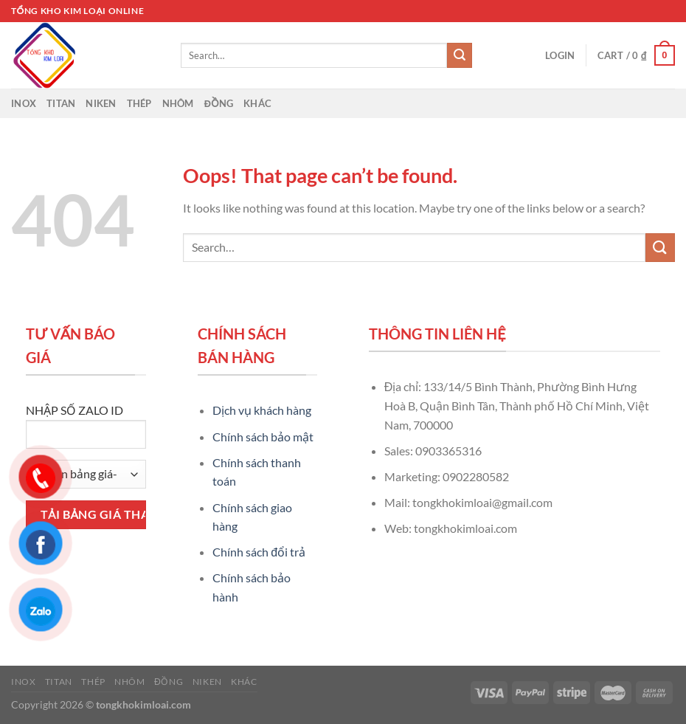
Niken (101, 103)
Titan (60, 103)
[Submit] (459, 55)
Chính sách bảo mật (262, 437)
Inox (23, 103)
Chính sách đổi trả (258, 552)
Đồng (219, 103)
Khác (257, 103)
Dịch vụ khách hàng (261, 410)
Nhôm (178, 103)
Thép (139, 103)
